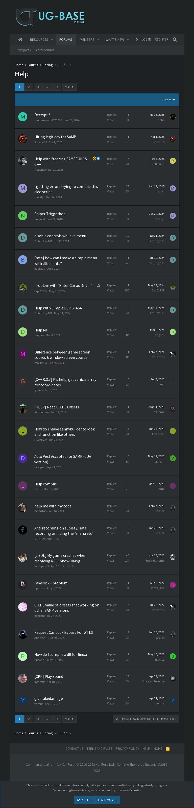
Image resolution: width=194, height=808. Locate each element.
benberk (39, 616)
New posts (24, 50)
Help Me (41, 330)
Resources (39, 39)
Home (20, 39)
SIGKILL (159, 659)
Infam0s (39, 682)
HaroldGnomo (155, 560)
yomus (38, 704)
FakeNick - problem (50, 583)
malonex (40, 169)
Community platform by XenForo (70, 764)
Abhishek (40, 638)
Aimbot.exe (41, 412)
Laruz (38, 489)
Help (146, 748)
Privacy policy (127, 748)
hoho (161, 120)
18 (56, 87)
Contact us (74, 748)
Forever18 (40, 142)
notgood (39, 219)
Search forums (44, 50)
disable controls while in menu (60, 235)
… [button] (47, 87)
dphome (159, 412)
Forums (65, 39)
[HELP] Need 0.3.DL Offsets (56, 407)
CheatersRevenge (153, 681)
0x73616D (40, 511)
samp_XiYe (157, 588)
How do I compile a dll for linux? (60, 654)
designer (39, 467)
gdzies (38, 390)
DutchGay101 (43, 241)
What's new (115, 39)
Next (68, 87)
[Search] (174, 39)
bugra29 (39, 268)
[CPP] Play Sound (48, 676)
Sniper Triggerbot (49, 213)
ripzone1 (39, 660)
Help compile (45, 484)
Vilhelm (159, 461)
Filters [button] (167, 99)
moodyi (39, 197)
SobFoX (159, 511)
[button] (52, 39)
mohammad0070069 (48, 120)
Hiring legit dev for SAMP (55, 136)
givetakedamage (48, 698)
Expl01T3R (40, 291)
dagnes (39, 335)
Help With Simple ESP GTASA (58, 308)
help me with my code (52, 506)
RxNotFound (156, 164)
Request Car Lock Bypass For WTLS (63, 632)
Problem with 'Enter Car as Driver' (63, 285)
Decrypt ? (42, 114)
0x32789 (39, 539)
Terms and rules (99, 748)
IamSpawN (41, 566)
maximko (40, 363)
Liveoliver (40, 440)
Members (87, 39)
